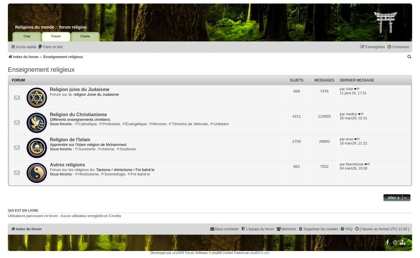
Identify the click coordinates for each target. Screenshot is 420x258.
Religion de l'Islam (70, 139)
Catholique (86, 124)
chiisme (106, 149)
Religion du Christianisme (78, 114)
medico (351, 114)
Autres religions (67, 164)
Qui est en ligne (23, 210)
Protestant (109, 124)
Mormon (158, 124)
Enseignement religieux (41, 69)
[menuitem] (50, 47)
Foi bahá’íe (138, 174)
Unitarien (219, 124)
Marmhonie (355, 164)
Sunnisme (85, 149)
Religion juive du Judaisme (79, 89)
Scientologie (113, 174)
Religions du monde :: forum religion (51, 27)
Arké (349, 89)
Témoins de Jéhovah (188, 124)
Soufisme (126, 149)
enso (350, 139)
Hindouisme (87, 174)
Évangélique (134, 124)
